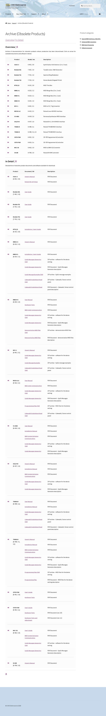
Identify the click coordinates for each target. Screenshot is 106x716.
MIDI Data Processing (88, 45)
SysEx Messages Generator (33, 267)
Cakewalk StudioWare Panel (33, 287)
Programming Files (31, 580)
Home (9, 23)
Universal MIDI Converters (89, 42)
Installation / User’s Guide (33, 229)
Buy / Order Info (21, 14)
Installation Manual (31, 431)
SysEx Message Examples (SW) (34, 274)
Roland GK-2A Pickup (31, 182)
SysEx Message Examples (32, 363)
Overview (9, 40)
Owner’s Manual (30, 176)
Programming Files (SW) (32, 406)
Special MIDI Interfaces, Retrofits (91, 39)
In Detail (20, 40)
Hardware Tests (30, 305)
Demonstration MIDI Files (32, 338)
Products (8, 14)
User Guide (28, 192)
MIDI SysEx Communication (33, 310)
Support (34, 14)
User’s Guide (28, 592)
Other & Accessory (87, 48)
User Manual (28, 300)
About (44, 14)
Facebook (72, 5)
